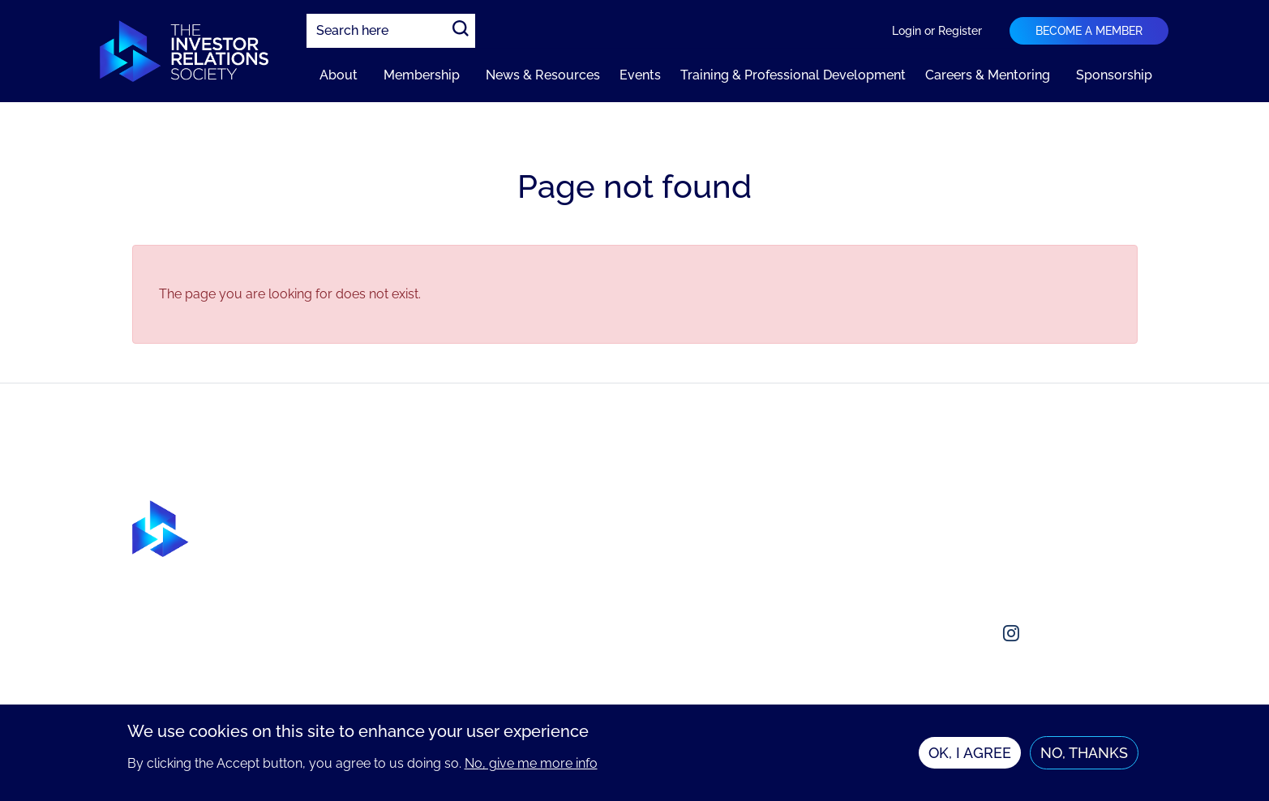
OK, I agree (969, 754)
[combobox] (391, 31)
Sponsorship (1114, 75)
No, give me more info (531, 765)
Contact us (950, 542)
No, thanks (1084, 754)
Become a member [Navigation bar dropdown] (1089, 30)
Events (640, 75)
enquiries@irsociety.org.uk (997, 574)
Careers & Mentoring (987, 75)
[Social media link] (933, 633)
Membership (422, 75)
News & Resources (543, 75)
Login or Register (937, 30)
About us (945, 509)
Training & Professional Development (793, 75)
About (338, 75)
